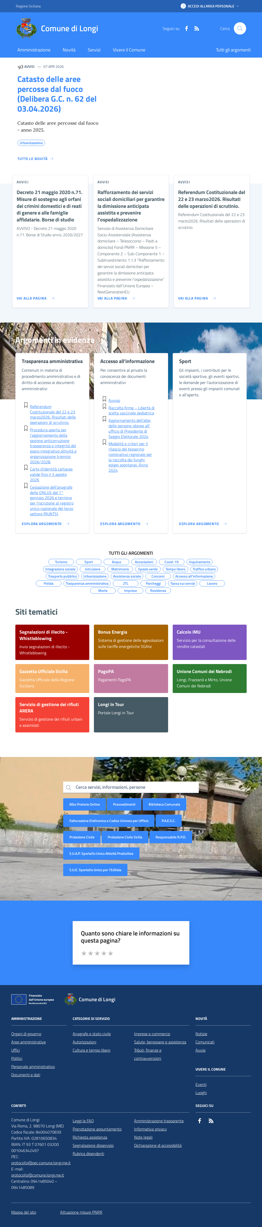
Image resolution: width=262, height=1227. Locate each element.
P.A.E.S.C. (169, 820)
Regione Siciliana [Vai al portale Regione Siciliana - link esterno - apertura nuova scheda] (28, 6)
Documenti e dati (25, 1075)
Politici (16, 1058)
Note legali (143, 1137)
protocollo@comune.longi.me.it (37, 1175)
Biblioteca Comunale (164, 804)
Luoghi (201, 1093)
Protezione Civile (81, 837)
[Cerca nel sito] (240, 28)
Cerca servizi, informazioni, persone (110, 787)
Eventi (200, 1084)
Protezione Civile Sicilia (125, 837)
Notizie (201, 1034)
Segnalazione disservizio (93, 1145)
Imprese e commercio (152, 1034)
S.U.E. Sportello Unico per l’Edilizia (95, 869)
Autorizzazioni (84, 1042)
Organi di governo (26, 1034)
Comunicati (204, 1042)
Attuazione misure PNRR (81, 1212)
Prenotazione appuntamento (97, 1129)
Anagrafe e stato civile (92, 1034)
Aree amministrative (28, 1042)
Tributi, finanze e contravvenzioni (147, 1054)
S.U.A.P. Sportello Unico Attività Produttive (101, 853)
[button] (210, 6)
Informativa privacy (150, 1129)
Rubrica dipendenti (88, 1153)
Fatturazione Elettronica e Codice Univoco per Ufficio (108, 820)
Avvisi (200, 1050)
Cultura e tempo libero (91, 1050)
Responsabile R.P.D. (171, 837)
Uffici (15, 1050)
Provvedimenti (124, 804)
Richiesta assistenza (90, 1137)
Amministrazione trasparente (159, 1121)
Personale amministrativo (33, 1066)
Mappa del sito (23, 1212)
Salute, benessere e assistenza (160, 1042)
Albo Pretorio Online (84, 804)
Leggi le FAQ (83, 1121)
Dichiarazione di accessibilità (158, 1145)
